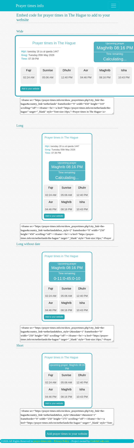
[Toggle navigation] (113, 6)
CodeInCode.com (99, 441)
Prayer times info (29, 5)
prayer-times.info (42, 441)
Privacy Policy (61, 441)
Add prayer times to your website (67, 433)
